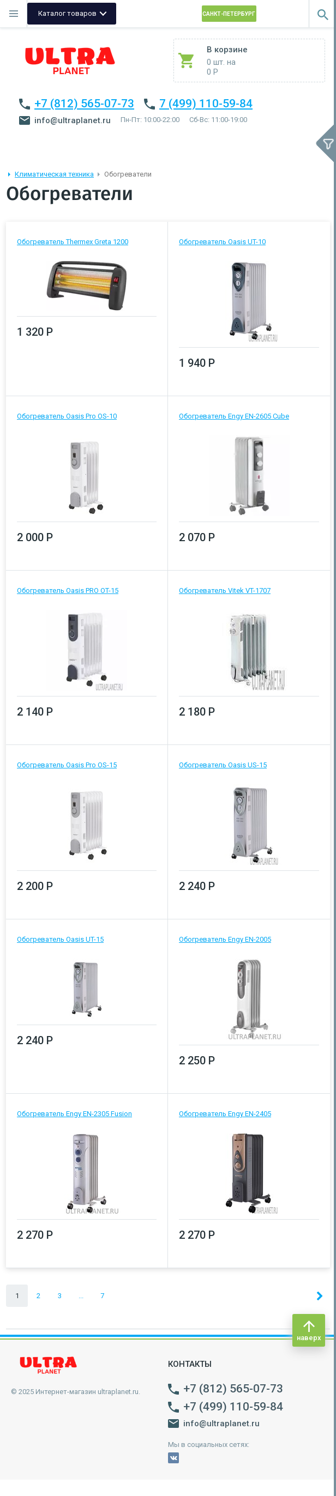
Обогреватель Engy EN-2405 (225, 1114)
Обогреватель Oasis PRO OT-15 (67, 590)
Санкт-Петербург (228, 14)
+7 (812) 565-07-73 (84, 103)
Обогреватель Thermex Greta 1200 (72, 242)
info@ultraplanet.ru (65, 120)
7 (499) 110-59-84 (206, 103)
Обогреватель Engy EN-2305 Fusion (74, 1114)
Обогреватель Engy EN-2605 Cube (234, 416)
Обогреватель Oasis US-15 (223, 765)
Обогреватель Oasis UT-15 (60, 939)
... (81, 1296)
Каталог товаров (67, 13)
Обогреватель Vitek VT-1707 (225, 590)
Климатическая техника (54, 174)
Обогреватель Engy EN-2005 (225, 939)
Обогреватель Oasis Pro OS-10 (67, 416)
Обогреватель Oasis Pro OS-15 (67, 765)
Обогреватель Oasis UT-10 (222, 242)
